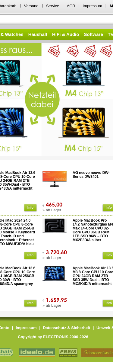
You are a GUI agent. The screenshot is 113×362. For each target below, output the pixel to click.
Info (30, 207)
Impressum (92, 6)
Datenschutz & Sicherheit (66, 327)
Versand (31, 6)
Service (52, 6)
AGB (71, 6)
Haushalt (37, 34)
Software (93, 34)
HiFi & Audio (65, 34)
